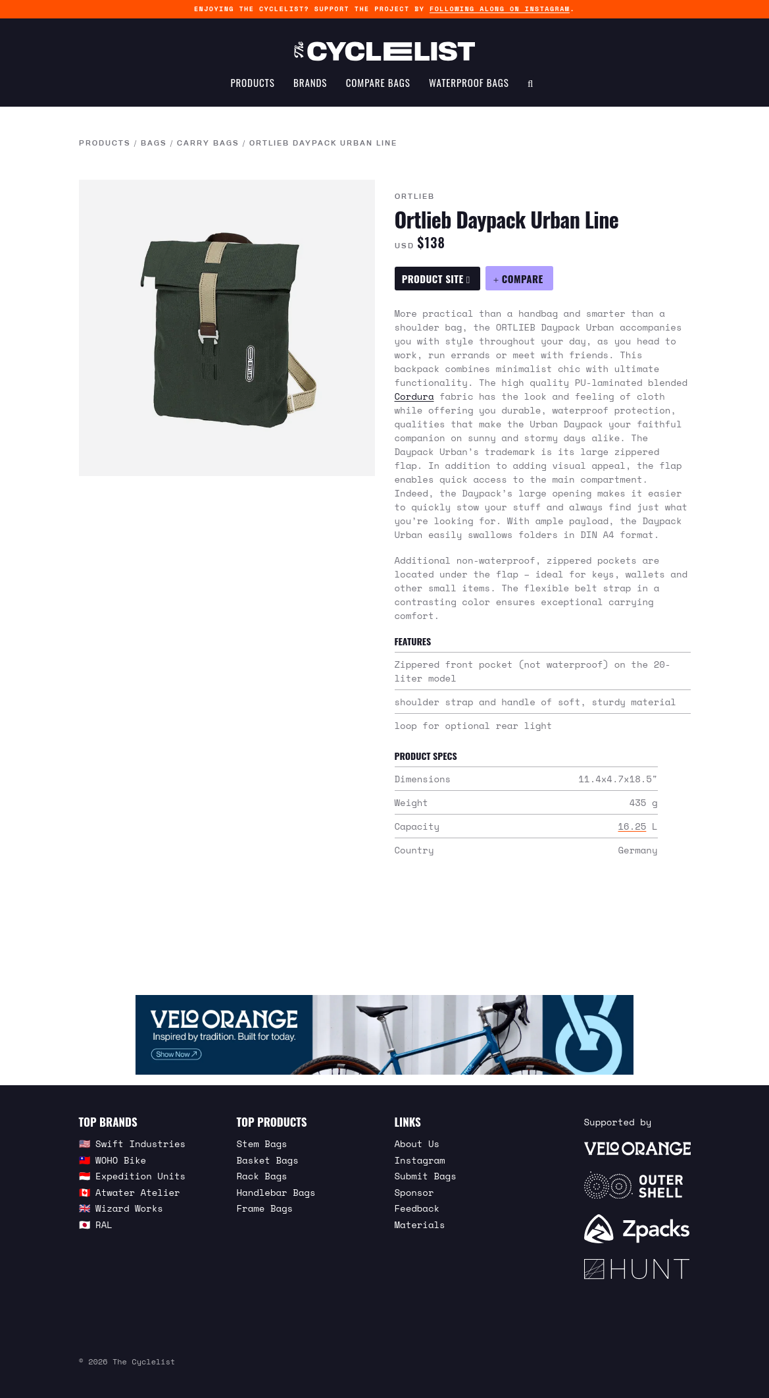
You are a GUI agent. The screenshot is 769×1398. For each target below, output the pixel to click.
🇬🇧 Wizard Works (121, 1208)
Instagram (420, 1160)
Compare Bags (378, 83)
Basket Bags (268, 1160)
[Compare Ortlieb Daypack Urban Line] (519, 278)
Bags (154, 143)
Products (252, 83)
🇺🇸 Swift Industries (132, 1143)
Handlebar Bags (276, 1192)
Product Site (436, 278)
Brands (310, 83)
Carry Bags (208, 143)
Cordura (414, 396)
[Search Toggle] (530, 83)
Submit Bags (426, 1176)
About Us (417, 1143)
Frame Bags (265, 1208)
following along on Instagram (500, 9)
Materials (420, 1224)
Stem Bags (262, 1143)
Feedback (417, 1208)
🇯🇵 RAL (95, 1224)
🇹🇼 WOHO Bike (113, 1160)
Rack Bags (262, 1176)
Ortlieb (415, 197)
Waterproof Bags (469, 83)
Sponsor (414, 1192)
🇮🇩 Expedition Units (132, 1176)
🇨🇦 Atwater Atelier (129, 1192)
